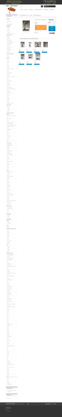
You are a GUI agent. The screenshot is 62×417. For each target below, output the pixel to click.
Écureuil (8, 352)
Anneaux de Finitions (10, 41)
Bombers (8, 192)
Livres (8, 56)
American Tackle (9, 49)
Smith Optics (9, 223)
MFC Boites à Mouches (10, 208)
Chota (7, 63)
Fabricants (9, 395)
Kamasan (8, 332)
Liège (8, 45)
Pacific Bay (8, 48)
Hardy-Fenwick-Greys (9, 161)
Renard (8, 351)
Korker (8, 64)
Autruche (8, 316)
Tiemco (8, 328)
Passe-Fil (8, 297)
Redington (8, 235)
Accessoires (8, 98)
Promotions (52, 9)
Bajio (8, 224)
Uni (7, 341)
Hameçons (8, 325)
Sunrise (8, 375)
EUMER (8, 309)
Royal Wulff (8, 130)
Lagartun (8, 360)
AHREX (8, 337)
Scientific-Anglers (9, 118)
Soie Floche (8, 340)
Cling (8, 212)
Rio (7, 138)
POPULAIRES (8, 25)
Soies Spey (8, 137)
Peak (7, 379)
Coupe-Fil (8, 29)
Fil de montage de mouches (10, 275)
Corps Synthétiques (9, 259)
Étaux (8, 371)
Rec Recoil (8, 37)
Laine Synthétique (9, 286)
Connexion (54, 3)
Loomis (8, 71)
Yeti (7, 111)
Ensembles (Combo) (9, 145)
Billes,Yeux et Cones (9, 255)
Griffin (7, 376)
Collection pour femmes (10, 103)
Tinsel (8, 356)
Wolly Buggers (9, 185)
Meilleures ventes (8, 411)
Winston (8, 157)
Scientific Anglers (9, 142)
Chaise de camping (9, 24)
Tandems (8, 173)
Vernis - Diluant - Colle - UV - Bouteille (11, 368)
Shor (8, 211)
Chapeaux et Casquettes (10, 68)
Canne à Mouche (9, 153)
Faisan (8, 320)
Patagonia (8, 91)
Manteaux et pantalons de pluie (11, 88)
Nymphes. (8, 181)
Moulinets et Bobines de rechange (11, 228)
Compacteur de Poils (9, 298)
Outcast (8, 216)
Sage (7, 165)
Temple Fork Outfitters (9, 150)
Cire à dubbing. (9, 271)
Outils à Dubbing (9, 293)
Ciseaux (8, 290)
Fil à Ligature (9, 44)
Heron (7, 321)
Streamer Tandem (9, 203)
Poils (8, 344)
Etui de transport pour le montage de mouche (11, 274)
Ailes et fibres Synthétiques (10, 254)
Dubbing (8, 270)
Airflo (7, 119)
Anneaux (8, 36)
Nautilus (8, 242)
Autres (8, 28)
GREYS (8, 243)
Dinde (7, 312)
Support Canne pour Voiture (10, 33)
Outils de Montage (9, 289)
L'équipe (25, 9)
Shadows (8, 197)
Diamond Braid (9, 263)
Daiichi (8, 333)
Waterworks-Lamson (9, 87)
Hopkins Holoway (9, 40)
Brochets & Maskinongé (10, 176)
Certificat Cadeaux (9, 219)
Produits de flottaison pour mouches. (10, 196)
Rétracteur (8, 32)
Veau (7, 347)
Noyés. (8, 180)
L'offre (21, 9)
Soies (8, 127)
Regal (7, 372)
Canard (8, 313)
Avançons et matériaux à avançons (11, 115)
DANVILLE (8, 278)
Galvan (8, 231)
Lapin (7, 348)
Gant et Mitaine (9, 84)
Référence (36, 22)
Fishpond (8, 107)
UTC (7, 281)
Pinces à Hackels (9, 294)
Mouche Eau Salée (9, 193)
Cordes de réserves (9, 123)
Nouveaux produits (8, 410)
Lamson (8, 149)
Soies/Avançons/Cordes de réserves (10, 114)
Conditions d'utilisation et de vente (11, 390)
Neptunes (8, 177)
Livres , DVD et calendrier (10, 53)
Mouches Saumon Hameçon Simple (11, 200)
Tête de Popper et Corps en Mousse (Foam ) (11, 267)
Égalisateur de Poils (9, 301)
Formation (31, 9)
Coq (7, 317)
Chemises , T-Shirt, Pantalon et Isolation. (11, 77)
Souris (8, 188)
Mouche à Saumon (9, 189)
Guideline (8, 99)
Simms (8, 60)
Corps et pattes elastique (10, 258)
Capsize (8, 75)
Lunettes (8, 220)
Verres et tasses (9, 21)
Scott (7, 168)
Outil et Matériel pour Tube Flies (11, 306)
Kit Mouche (8, 383)
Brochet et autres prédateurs (10, 122)
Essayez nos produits (38, 9)
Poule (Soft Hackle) (9, 324)
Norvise (8, 380)
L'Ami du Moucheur (9, 72)
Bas (7, 59)
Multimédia (46, 9)
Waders (8, 95)
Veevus (8, 282)
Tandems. (8, 184)
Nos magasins (9, 391)
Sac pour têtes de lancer (10, 126)
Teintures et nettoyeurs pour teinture (10, 365)
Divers (8, 52)
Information (9, 388)
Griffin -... (20, 49)
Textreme (8, 285)
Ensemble (8, 305)
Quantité (50, 22)
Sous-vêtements (9, 92)
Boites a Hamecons (9, 336)
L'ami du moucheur (9, 207)
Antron (8, 262)
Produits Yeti (8, 18)
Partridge (8, 329)
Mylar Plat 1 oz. (9, 363)
